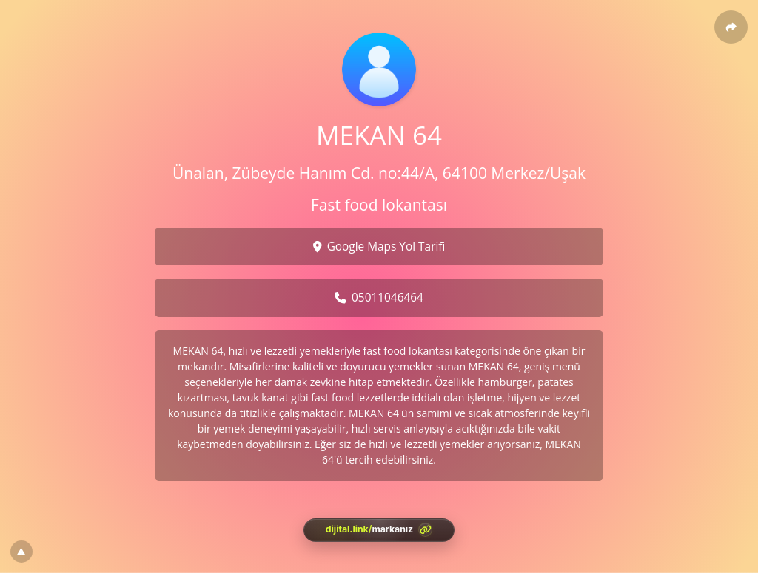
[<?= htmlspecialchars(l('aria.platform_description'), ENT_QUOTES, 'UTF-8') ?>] (379, 530)
